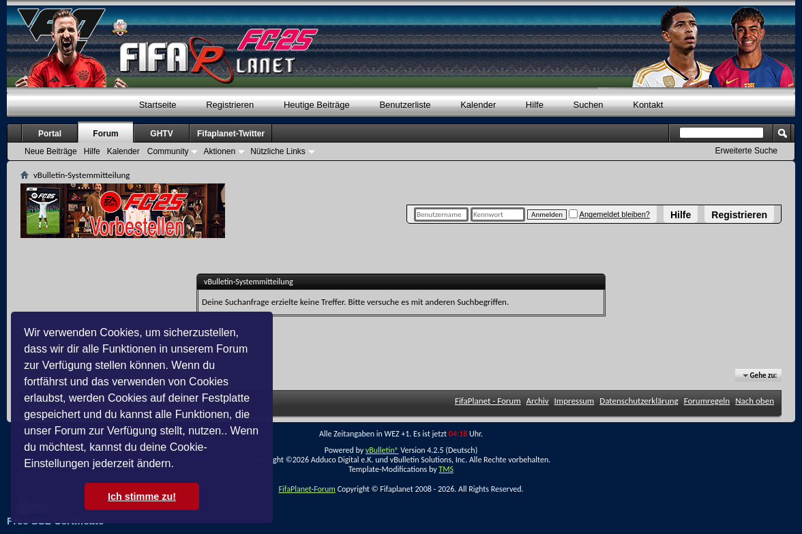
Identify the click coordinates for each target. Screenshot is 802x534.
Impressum (574, 401)
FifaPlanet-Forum (306, 489)
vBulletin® (382, 450)
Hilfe (680, 214)
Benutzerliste (404, 105)
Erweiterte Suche (746, 150)
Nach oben (754, 401)
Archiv (537, 401)
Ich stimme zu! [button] (142, 496)
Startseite (158, 105)
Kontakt (648, 105)
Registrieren (739, 214)
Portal (49, 133)
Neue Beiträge (51, 151)
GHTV (161, 133)
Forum (105, 133)
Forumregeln (707, 401)
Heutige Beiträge (317, 105)
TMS (446, 469)
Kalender (478, 105)
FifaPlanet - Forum (488, 401)
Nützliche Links (278, 151)
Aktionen (219, 151)
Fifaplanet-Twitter (231, 133)
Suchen (589, 105)
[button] (179, 465)
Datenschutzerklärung (639, 401)
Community (168, 151)
